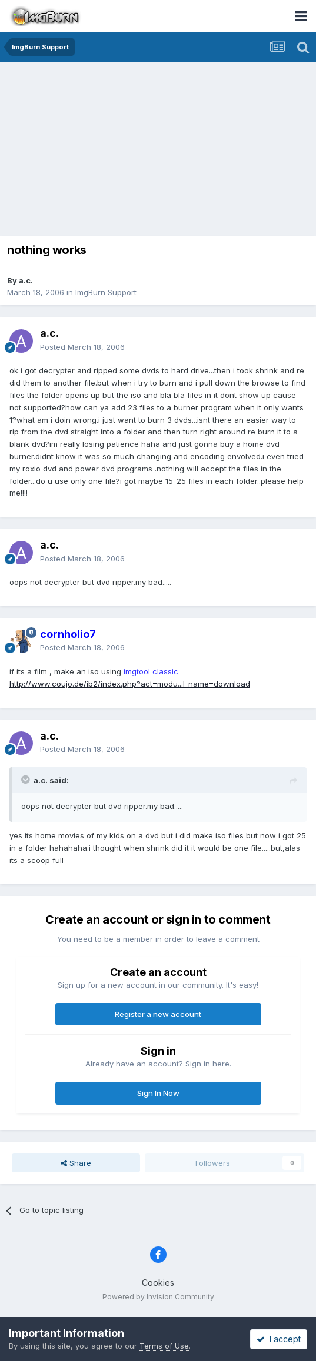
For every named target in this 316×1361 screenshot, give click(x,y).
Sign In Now (158, 1093)
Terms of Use (164, 1345)
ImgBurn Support (106, 292)
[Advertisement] (161, 150)
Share (76, 1163)
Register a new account (158, 1014)
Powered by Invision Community (158, 1296)
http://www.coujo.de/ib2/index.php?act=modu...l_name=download (129, 683)
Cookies (158, 1283)
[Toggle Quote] (26, 779)
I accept (279, 1339)
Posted (82, 347)
